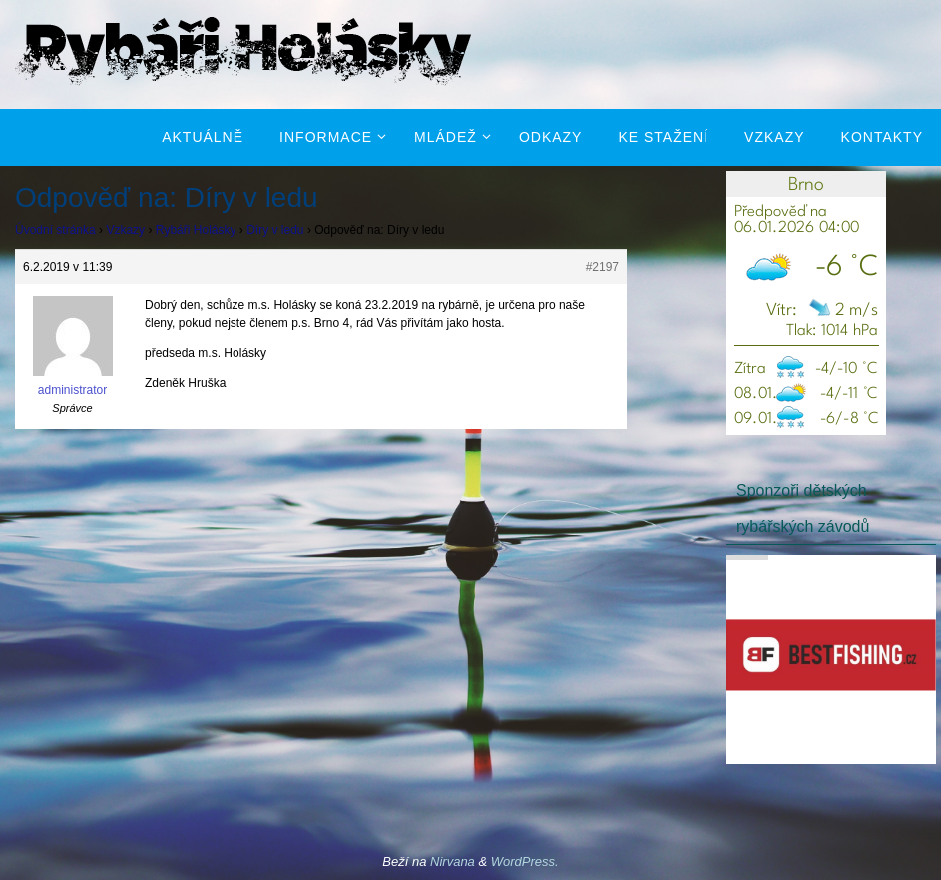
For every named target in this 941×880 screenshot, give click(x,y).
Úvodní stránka (55, 230)
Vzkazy (125, 230)
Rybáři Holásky (196, 230)
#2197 (602, 267)
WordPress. (525, 861)
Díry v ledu (274, 230)
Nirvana (452, 861)
